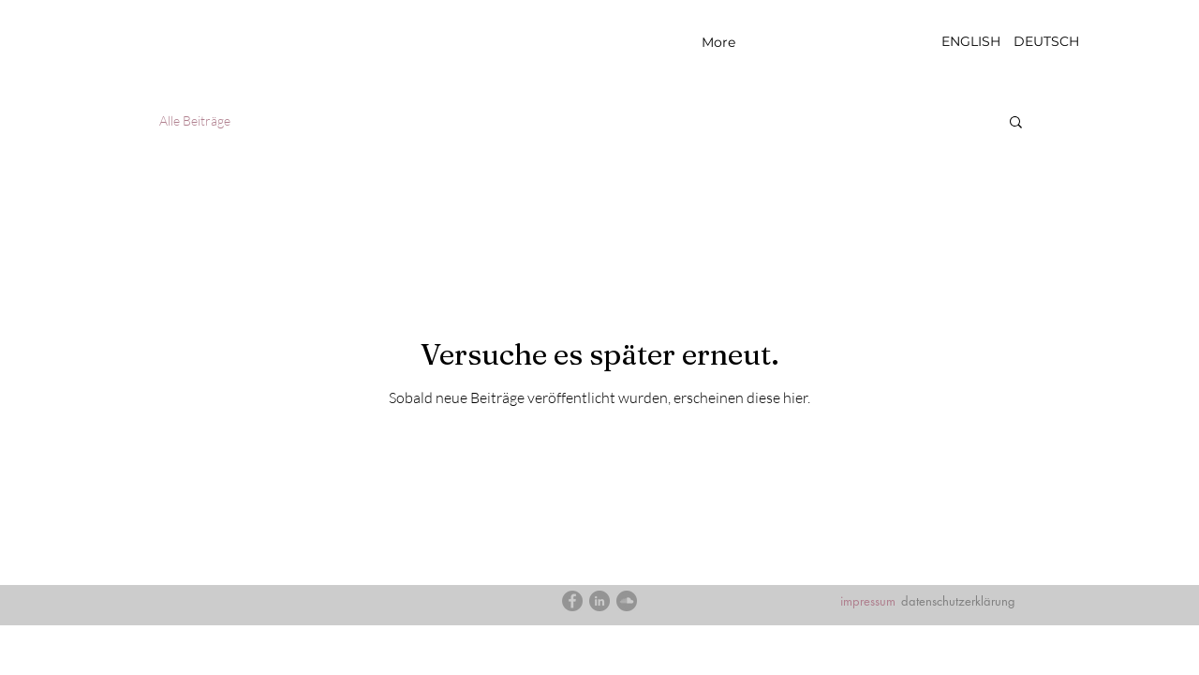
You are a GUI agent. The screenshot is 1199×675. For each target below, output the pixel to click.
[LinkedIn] (599, 601)
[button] (1016, 123)
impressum (868, 600)
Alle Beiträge (194, 120)
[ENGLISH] (971, 42)
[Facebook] (572, 601)
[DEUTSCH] (1046, 42)
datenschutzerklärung (958, 600)
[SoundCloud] (626, 601)
